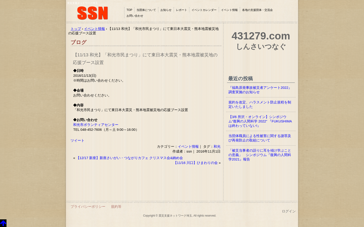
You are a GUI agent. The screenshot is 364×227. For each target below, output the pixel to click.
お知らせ (166, 10)
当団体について (146, 10)
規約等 (116, 206)
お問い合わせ (135, 15)
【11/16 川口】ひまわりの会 (195, 163)
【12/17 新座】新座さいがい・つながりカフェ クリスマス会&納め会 (129, 158)
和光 (217, 146)
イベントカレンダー (204, 10)
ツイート (77, 140)
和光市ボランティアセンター (95, 125)
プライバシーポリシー (88, 206)
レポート (181, 10)
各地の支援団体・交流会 (257, 10)
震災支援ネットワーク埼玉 (95, 13)
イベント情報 (229, 10)
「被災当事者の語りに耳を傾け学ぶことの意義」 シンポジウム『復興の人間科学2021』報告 (259, 155)
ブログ (79, 42)
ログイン (289, 211)
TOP (129, 10)
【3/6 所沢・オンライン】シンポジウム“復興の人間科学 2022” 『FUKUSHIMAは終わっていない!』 (260, 121)
